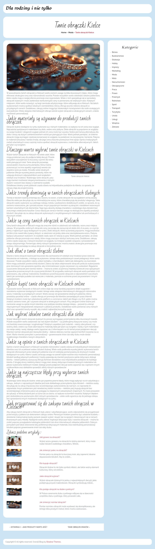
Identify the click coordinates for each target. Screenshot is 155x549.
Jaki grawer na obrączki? (49, 437)
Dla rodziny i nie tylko (28, 8)
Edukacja (116, 60)
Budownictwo (118, 56)
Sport (114, 104)
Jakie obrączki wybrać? (49, 476)
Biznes (115, 52)
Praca (114, 89)
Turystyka (116, 112)
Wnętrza (115, 123)
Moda (114, 74)
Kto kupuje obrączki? (48, 463)
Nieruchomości (118, 82)
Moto (114, 78)
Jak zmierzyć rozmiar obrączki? (52, 502)
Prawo (114, 93)
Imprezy (115, 67)
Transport (116, 108)
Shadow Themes (53, 542)
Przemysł (116, 97)
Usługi (114, 119)
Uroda (114, 116)
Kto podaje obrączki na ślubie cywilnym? (56, 489)
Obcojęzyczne (118, 86)
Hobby (115, 63)
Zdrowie (115, 127)
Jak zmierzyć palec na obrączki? (53, 450)
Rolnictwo (116, 101)
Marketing (116, 71)
